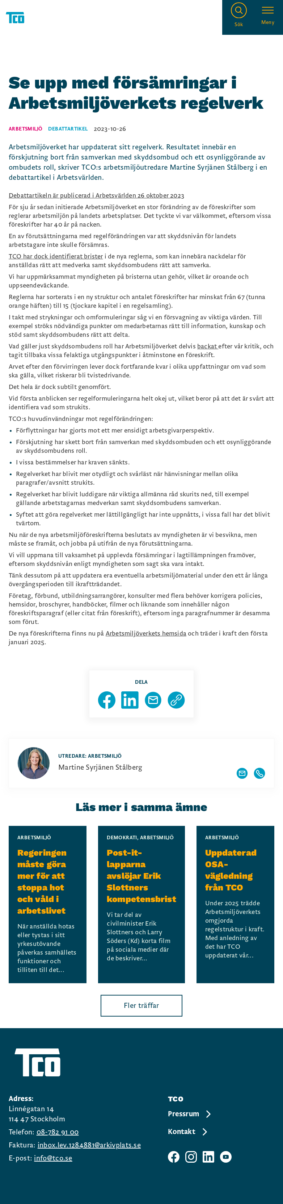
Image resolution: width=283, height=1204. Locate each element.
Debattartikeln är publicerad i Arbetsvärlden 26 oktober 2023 (96, 195)
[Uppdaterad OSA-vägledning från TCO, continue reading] (235, 904)
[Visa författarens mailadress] (242, 773)
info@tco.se (53, 1158)
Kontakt (188, 1132)
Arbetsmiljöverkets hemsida (146, 633)
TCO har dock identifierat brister (56, 256)
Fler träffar (141, 1005)
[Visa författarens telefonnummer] (259, 773)
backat (207, 346)
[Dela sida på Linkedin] (130, 700)
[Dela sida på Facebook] (106, 700)
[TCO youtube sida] (226, 1157)
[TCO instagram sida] (191, 1157)
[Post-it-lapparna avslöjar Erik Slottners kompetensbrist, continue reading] (141, 904)
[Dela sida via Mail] (153, 700)
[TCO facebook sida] (173, 1157)
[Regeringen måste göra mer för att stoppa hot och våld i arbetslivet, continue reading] (47, 904)
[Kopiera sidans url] (176, 700)
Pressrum (190, 1114)
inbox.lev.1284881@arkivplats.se (89, 1145)
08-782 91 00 (58, 1132)
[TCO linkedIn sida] (208, 1157)
